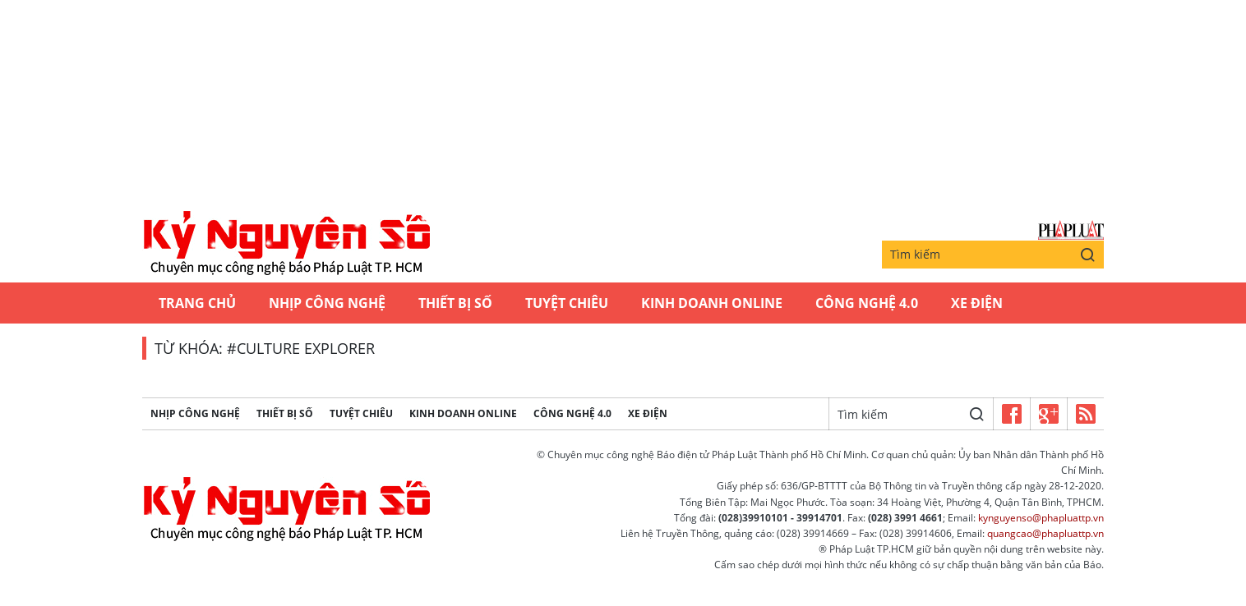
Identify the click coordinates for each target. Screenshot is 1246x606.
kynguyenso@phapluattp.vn (1041, 518)
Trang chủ (197, 303)
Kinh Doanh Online (711, 303)
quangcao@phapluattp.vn (1045, 533)
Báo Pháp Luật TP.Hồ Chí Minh (1071, 230)
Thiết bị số (455, 303)
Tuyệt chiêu (566, 303)
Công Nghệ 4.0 (866, 303)
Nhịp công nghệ (327, 303)
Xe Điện (977, 303)
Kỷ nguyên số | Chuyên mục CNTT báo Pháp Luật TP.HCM (286, 244)
